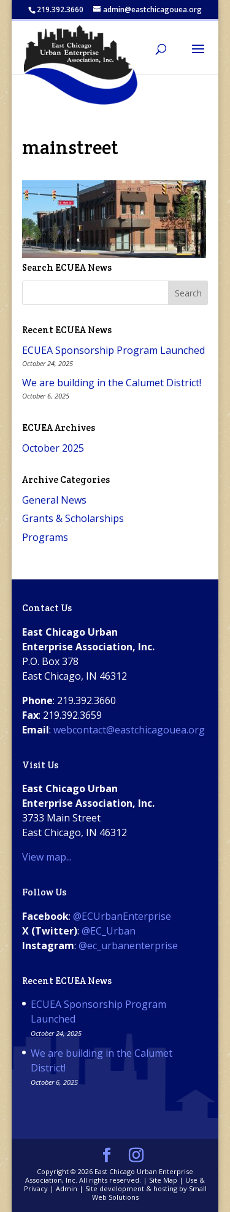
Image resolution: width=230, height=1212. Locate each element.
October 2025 (53, 448)
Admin (66, 1188)
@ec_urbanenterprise (128, 945)
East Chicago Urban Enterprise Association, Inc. (109, 1175)
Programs (45, 537)
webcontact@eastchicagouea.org (129, 729)
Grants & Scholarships (73, 518)
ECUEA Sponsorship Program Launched (113, 350)
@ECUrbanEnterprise (122, 916)
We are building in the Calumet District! (111, 382)
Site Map (163, 1179)
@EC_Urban (109, 931)
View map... (47, 857)
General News (54, 500)
